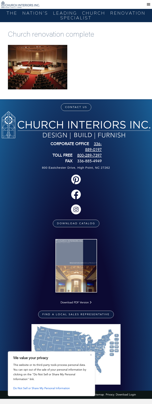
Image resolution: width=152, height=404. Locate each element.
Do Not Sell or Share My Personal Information (41, 388)
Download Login (126, 399)
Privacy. (110, 399)
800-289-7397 (89, 155)
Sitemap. (99, 399)
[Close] (90, 354)
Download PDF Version (76, 307)
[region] (51, 373)
